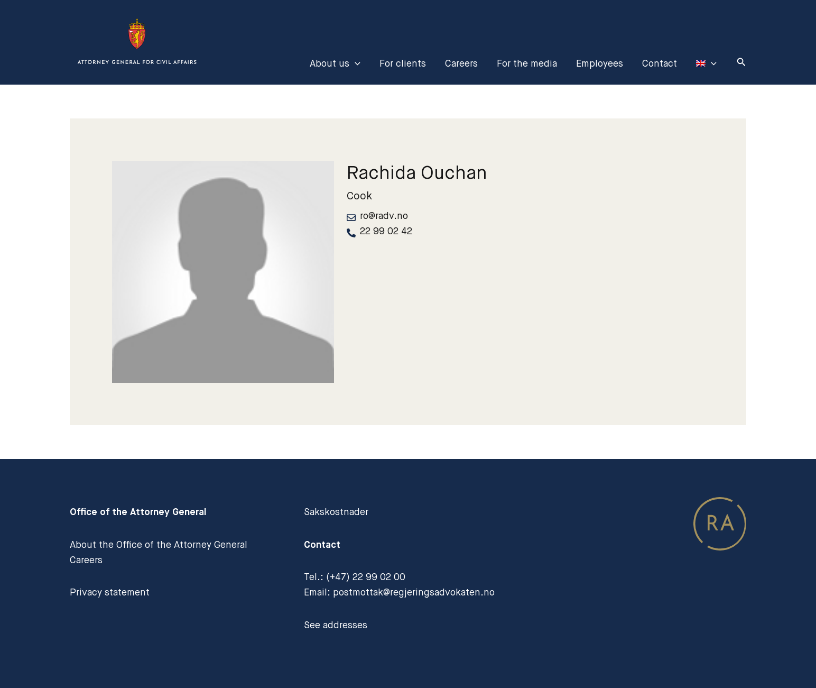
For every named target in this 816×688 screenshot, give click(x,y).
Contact (659, 63)
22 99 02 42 (386, 231)
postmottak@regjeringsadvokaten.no (414, 592)
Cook (359, 196)
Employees (599, 63)
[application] (354, 63)
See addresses (335, 625)
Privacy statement (110, 592)
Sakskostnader (336, 512)
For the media (527, 63)
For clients (402, 63)
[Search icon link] (741, 63)
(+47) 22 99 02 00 (365, 577)
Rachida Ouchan (417, 172)
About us (335, 63)
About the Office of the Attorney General (158, 544)
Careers (461, 63)
